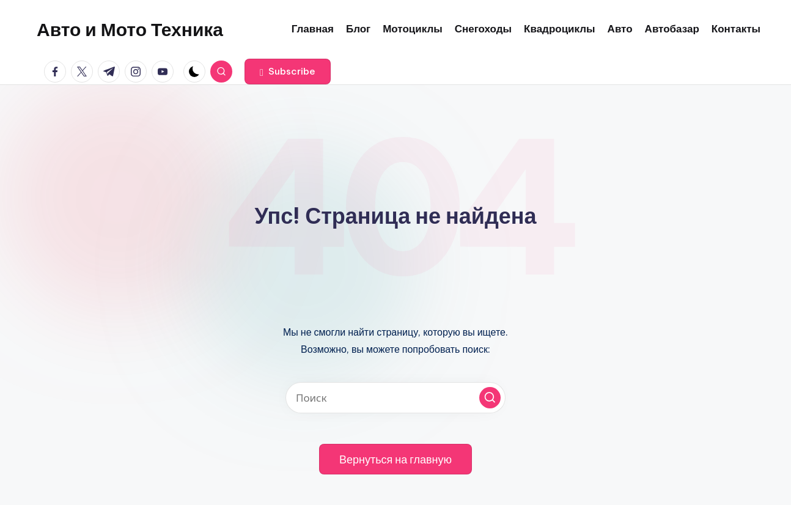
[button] (288, 71)
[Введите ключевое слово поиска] (395, 397)
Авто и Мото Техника (130, 29)
